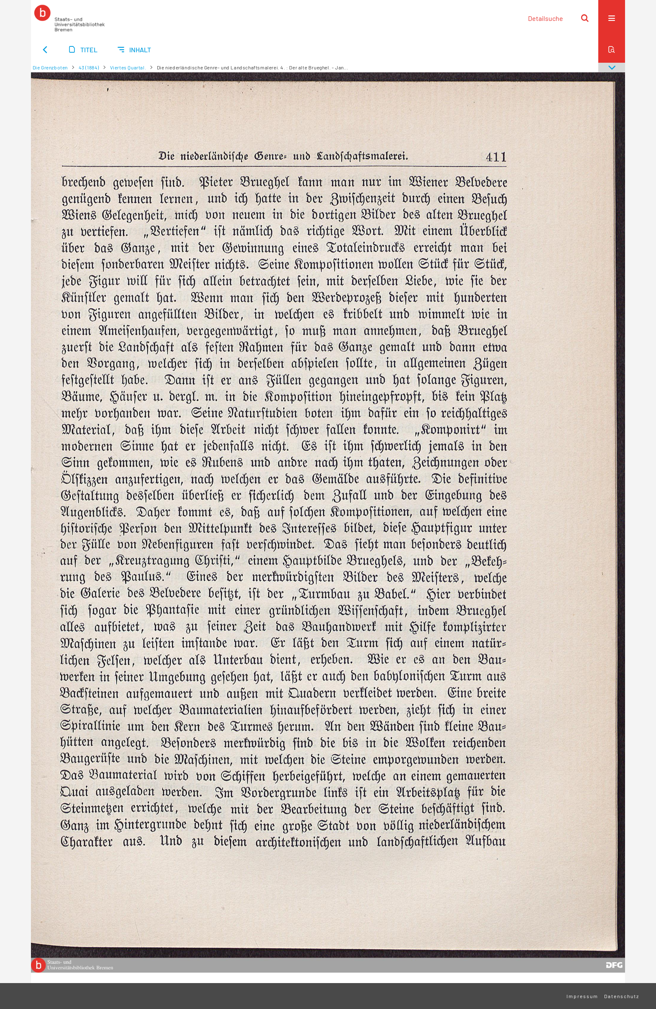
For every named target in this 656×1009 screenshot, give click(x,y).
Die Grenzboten (50, 67)
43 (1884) (89, 67)
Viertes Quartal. (128, 67)
